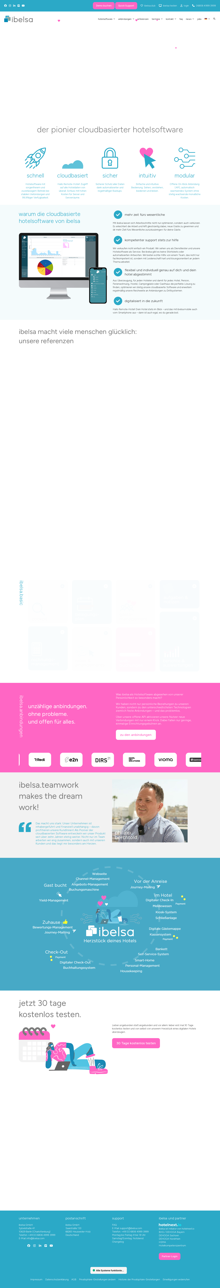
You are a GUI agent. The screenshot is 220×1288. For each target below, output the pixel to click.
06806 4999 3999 (206, 5)
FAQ (114, 1224)
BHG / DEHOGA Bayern (172, 1231)
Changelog (118, 1241)
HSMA (162, 1242)
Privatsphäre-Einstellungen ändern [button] (97, 1279)
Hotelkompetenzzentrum (172, 1245)
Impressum (36, 1279)
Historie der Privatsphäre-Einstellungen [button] (139, 1279)
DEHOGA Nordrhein (169, 1238)
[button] (214, 18)
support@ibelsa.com (131, 1228)
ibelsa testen (170, 5)
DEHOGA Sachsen (169, 1235)
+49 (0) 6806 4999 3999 (41, 1234)
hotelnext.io (188, 1228)
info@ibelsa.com (35, 1238)
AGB (73, 1279)
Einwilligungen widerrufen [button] (176, 1279)
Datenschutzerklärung (57, 1279)
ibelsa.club (149, 5)
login (186, 5)
